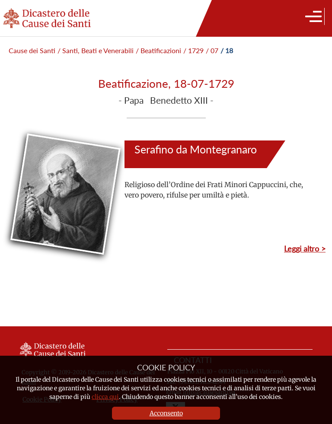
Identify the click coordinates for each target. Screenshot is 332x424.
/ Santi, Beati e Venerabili (95, 50)
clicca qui (105, 397)
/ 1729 (193, 50)
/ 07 (212, 50)
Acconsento (166, 413)
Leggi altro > (305, 248)
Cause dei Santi (32, 50)
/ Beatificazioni (158, 50)
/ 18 (226, 50)
